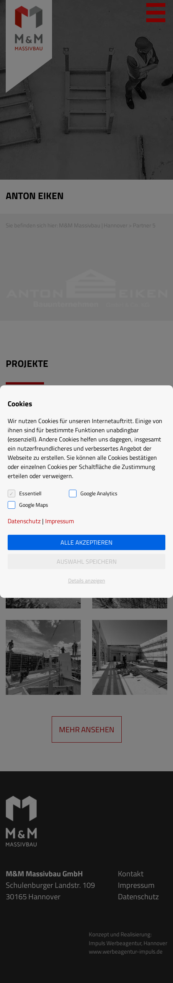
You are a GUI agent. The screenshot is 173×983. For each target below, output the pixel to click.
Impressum (59, 521)
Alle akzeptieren (86, 542)
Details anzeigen (86, 580)
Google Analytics (99, 493)
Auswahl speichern (87, 561)
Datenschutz (24, 521)
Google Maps (33, 505)
